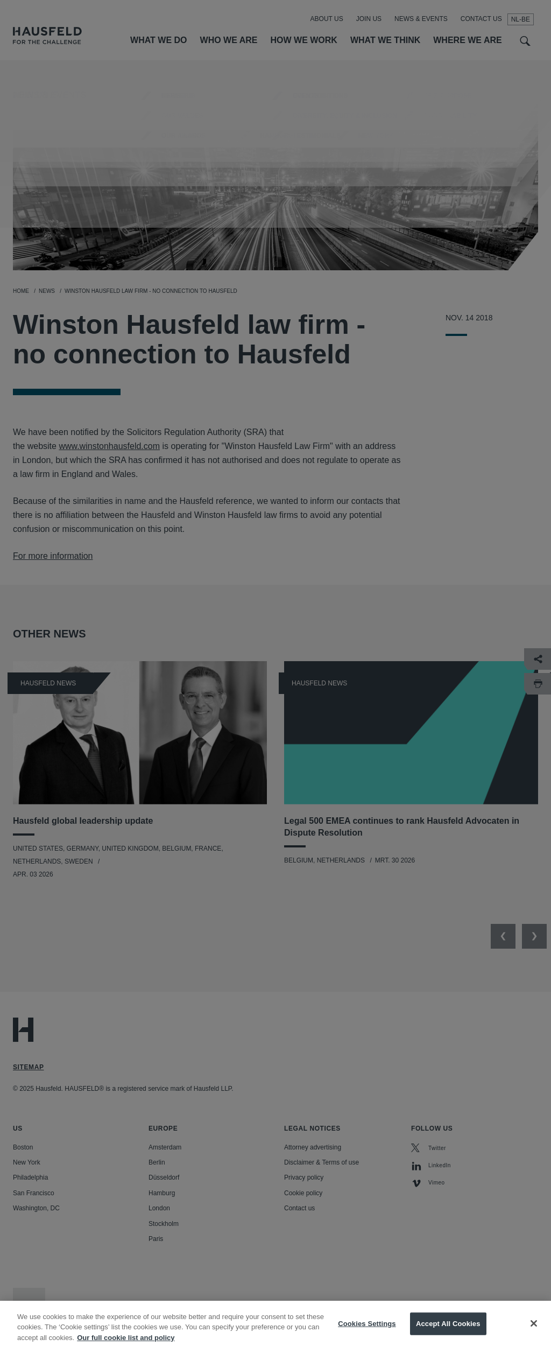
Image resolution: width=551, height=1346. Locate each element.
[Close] (534, 1331)
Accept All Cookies (448, 1331)
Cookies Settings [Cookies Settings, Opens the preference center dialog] (367, 1331)
